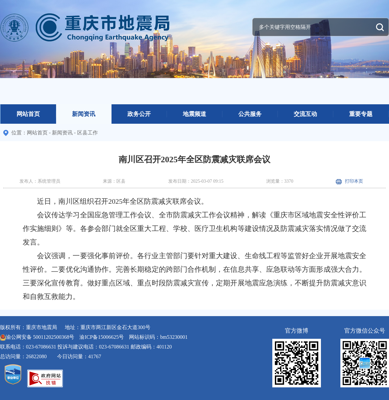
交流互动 (305, 114)
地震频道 (194, 114)
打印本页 (349, 181)
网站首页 (28, 114)
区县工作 (87, 132)
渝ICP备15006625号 (101, 337)
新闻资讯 (83, 114)
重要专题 (360, 114)
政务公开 (139, 114)
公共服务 (250, 114)
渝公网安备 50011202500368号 (40, 337)
